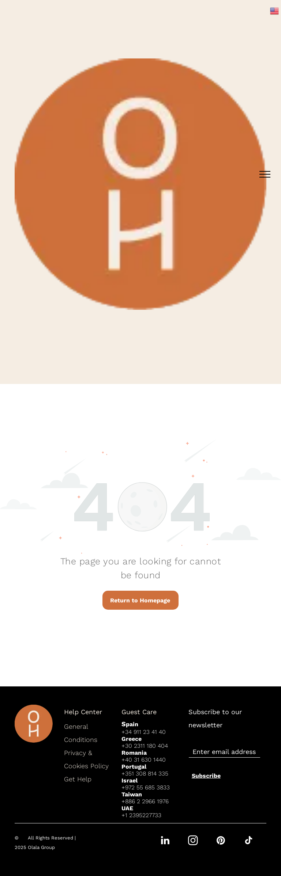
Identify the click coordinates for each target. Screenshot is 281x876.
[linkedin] (165, 841)
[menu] (264, 174)
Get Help (77, 779)
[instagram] (193, 841)
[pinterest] (220, 841)
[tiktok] (248, 841)
